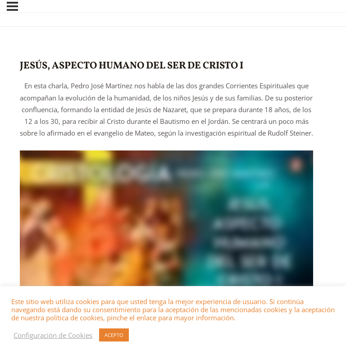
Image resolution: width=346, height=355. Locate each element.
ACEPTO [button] (114, 335)
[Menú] (12, 6)
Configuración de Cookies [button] (53, 335)
